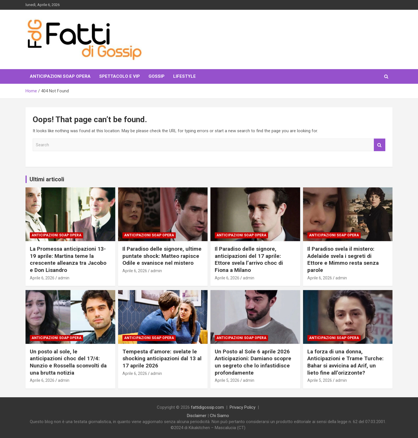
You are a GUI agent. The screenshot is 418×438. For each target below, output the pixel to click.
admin (63, 278)
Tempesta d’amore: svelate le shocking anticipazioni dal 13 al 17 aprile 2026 (162, 358)
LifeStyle (184, 76)
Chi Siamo (219, 415)
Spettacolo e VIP (119, 76)
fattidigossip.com (207, 407)
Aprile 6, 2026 (42, 278)
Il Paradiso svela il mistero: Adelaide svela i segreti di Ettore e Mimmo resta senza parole (343, 259)
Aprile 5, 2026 (227, 380)
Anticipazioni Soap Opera (60, 76)
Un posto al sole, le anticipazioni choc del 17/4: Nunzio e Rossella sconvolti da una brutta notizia (68, 362)
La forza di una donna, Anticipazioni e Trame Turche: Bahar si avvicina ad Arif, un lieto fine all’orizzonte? (345, 362)
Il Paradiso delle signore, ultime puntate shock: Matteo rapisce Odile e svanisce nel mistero (162, 256)
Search (379, 145)
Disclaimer (196, 415)
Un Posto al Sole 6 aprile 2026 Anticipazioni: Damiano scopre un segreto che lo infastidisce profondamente (253, 362)
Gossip (157, 76)
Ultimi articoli (47, 179)
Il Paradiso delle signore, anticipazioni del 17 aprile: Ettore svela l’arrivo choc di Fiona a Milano (249, 259)
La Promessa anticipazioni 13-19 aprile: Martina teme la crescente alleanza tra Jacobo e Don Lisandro (68, 259)
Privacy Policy (242, 407)
